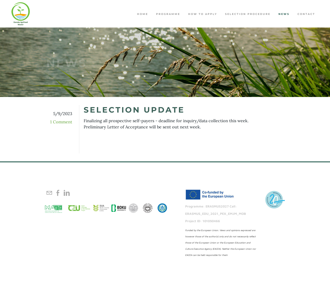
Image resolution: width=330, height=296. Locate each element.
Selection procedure (247, 14)
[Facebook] (58, 192)
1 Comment (61, 121)
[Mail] (49, 192)
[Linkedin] (67, 192)
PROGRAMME (168, 14)
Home (142, 14)
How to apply (202, 14)
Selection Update (134, 110)
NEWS (283, 14)
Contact (306, 14)
